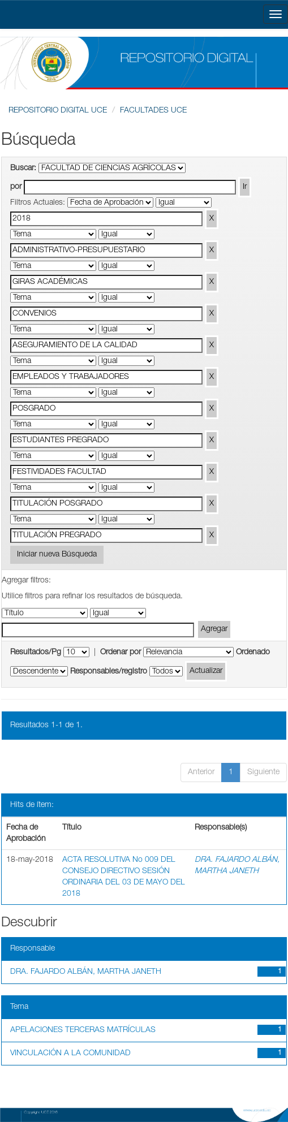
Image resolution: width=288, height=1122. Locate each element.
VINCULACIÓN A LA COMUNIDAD (70, 1054)
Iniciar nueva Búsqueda (57, 555)
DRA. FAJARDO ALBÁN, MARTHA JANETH (85, 972)
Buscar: (23, 168)
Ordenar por (120, 653)
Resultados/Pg (35, 653)
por (16, 187)
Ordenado (253, 653)
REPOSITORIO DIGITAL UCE (57, 111)
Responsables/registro (108, 672)
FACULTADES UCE (153, 111)
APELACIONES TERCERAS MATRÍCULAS (83, 1030)
